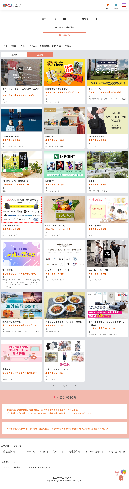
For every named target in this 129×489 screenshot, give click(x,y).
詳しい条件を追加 (64, 27)
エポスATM (57, 451)
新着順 (14, 54)
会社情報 (9, 451)
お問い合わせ (117, 451)
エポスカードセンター (32, 451)
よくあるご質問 (94, 451)
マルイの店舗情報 (13, 467)
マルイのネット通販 (40, 467)
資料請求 (75, 451)
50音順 (40, 54)
